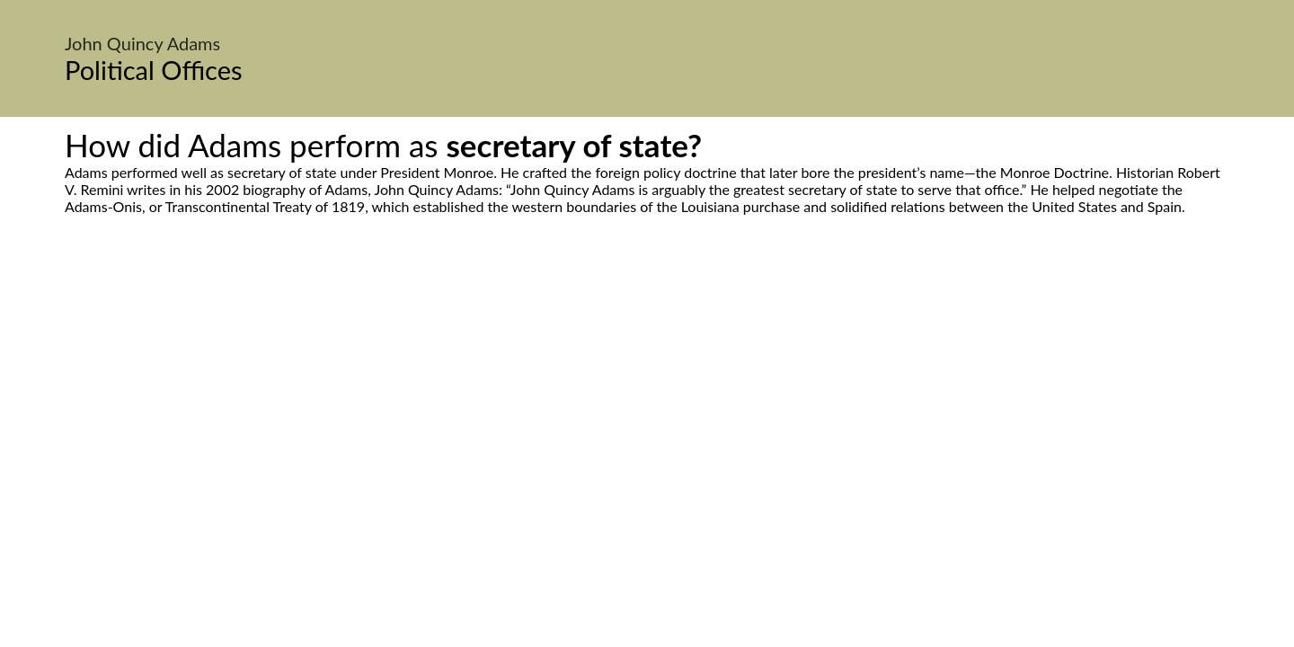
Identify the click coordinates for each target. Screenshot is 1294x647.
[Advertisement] (647, 384)
